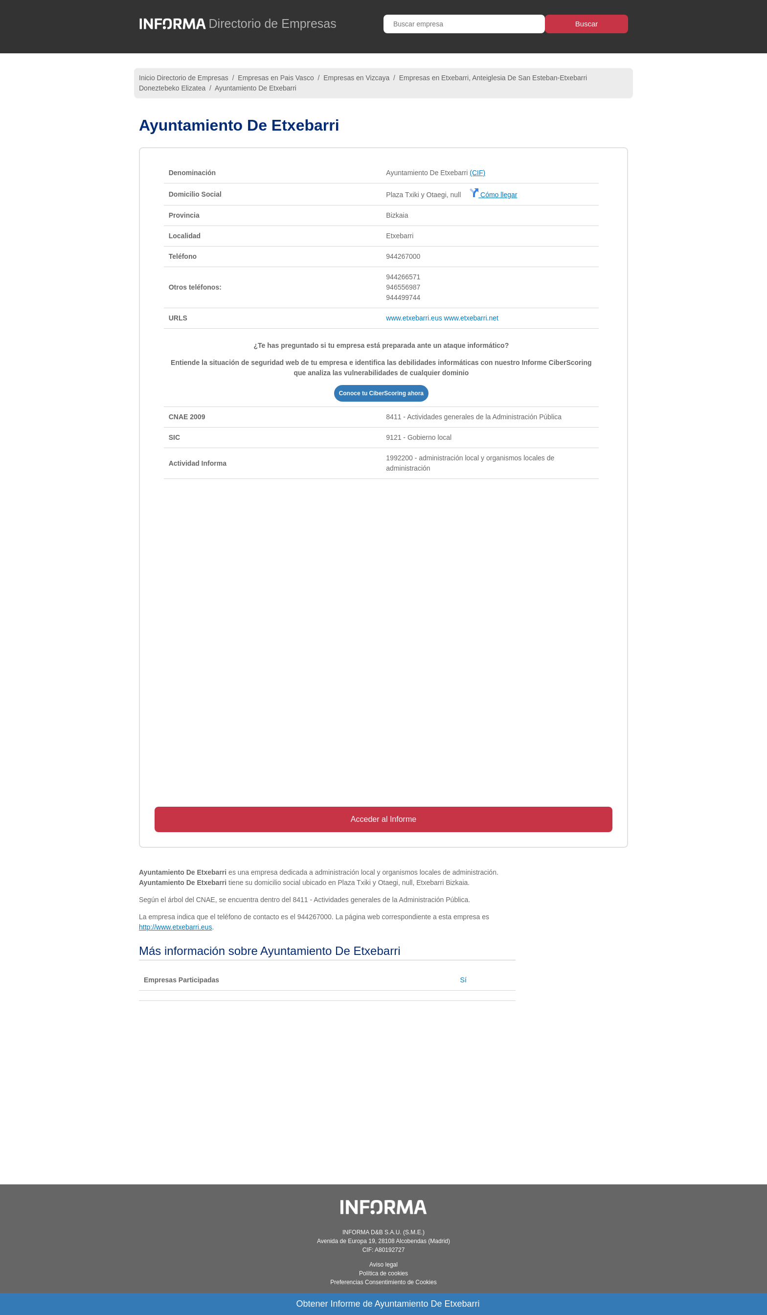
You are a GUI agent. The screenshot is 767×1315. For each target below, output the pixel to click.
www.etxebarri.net (471, 318)
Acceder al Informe (383, 819)
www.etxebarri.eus (414, 318)
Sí (463, 980)
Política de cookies (383, 1273)
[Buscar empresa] (464, 24)
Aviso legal (383, 1264)
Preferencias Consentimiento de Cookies (383, 1282)
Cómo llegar (493, 195)
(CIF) (477, 173)
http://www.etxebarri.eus (175, 927)
